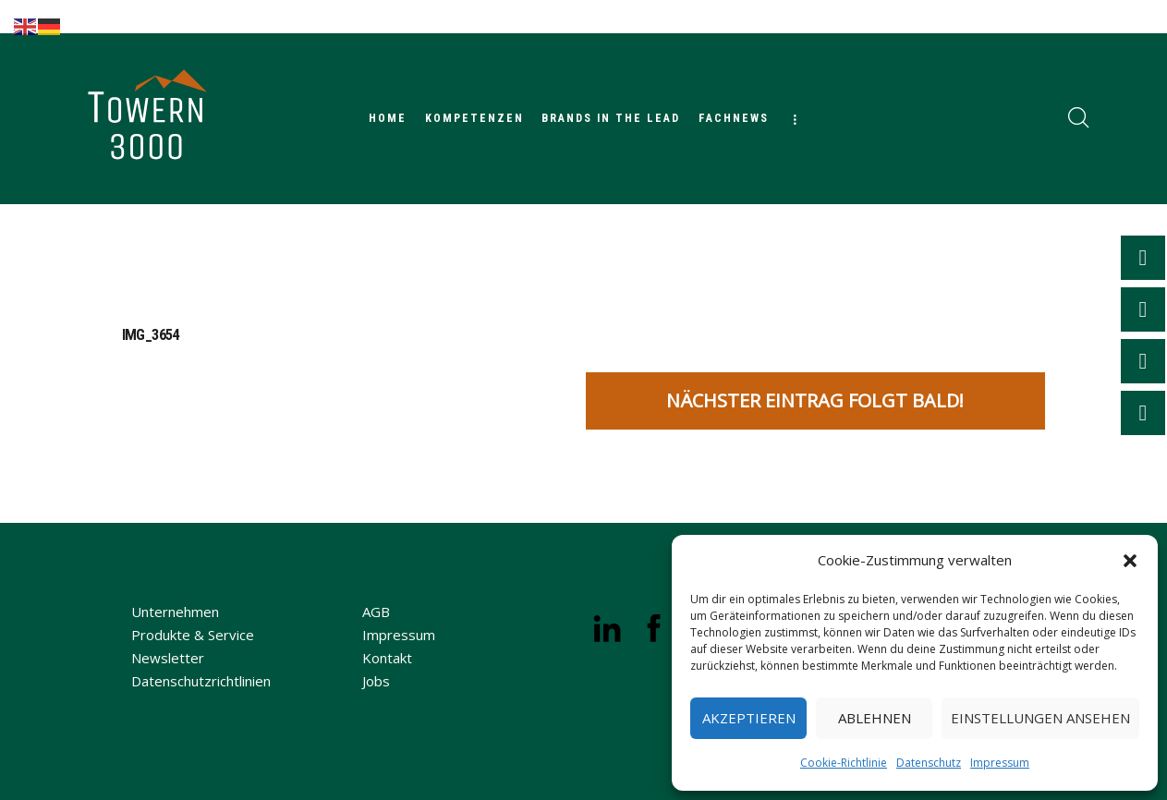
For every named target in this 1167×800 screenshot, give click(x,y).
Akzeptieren (749, 718)
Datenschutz (928, 762)
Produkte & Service (192, 634)
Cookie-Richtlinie (843, 762)
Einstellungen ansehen (1040, 718)
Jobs (376, 681)
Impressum (999, 762)
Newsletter (167, 657)
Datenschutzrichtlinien (201, 681)
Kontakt (387, 657)
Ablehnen (874, 718)
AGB (376, 611)
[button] (1130, 561)
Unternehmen (175, 611)
